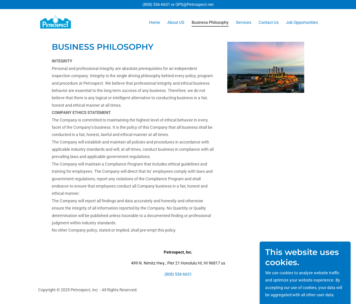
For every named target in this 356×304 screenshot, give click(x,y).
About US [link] (175, 22)
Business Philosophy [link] (210, 22)
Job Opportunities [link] (302, 22)
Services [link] (243, 22)
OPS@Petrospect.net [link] (195, 4)
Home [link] (154, 22)
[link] (55, 21)
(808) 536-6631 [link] (156, 4)
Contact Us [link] (269, 22)
